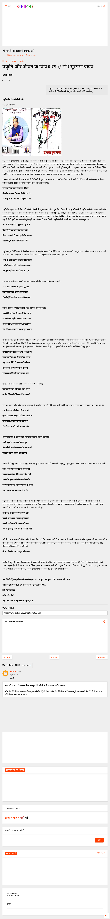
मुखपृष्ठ (8, 904)
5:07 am (19, 671)
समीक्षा (22, 61)
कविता (13, 61)
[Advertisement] (55, 28)
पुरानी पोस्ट (102, 657)
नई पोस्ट (7, 657)
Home (4, 61)
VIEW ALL (101, 853)
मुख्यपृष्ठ (54, 657)
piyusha (13, 671)
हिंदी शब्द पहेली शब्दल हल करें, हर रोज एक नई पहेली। (21, 55)
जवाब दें (12, 678)
